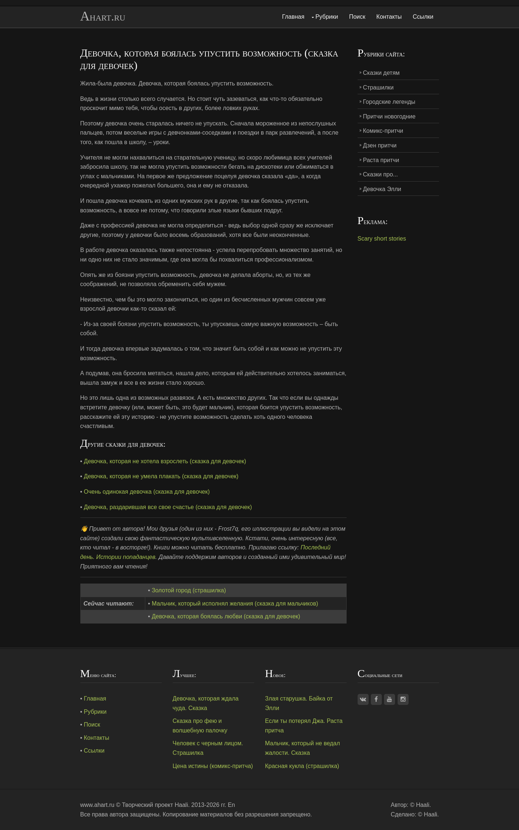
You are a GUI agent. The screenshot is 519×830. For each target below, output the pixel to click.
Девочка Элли (382, 189)
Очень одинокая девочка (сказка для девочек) (147, 492)
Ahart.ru (102, 16)
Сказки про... (380, 174)
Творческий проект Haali (155, 805)
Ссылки (423, 17)
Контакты (389, 17)
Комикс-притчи (383, 131)
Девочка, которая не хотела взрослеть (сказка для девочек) (165, 461)
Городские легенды (389, 102)
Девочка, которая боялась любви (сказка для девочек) (226, 616)
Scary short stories (382, 238)
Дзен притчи (380, 145)
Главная (293, 17)
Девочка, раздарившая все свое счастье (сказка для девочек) (168, 507)
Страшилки (378, 87)
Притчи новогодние (389, 116)
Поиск (357, 17)
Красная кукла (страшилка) (302, 766)
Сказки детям (381, 73)
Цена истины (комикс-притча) (213, 766)
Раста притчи (381, 160)
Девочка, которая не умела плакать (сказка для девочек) (161, 476)
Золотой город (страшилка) (189, 590)
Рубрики (326, 17)
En (231, 805)
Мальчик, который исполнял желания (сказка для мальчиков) (235, 603)
